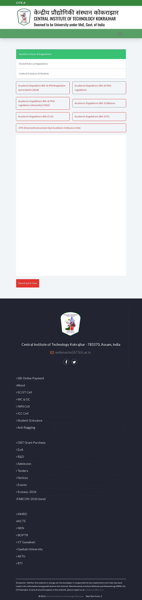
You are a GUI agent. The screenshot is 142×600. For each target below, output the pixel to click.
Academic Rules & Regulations (35, 54)
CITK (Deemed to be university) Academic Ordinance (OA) (49, 127)
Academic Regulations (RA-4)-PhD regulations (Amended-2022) (36, 103)
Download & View (27, 283)
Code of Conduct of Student (34, 73)
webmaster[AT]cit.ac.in (73, 352)
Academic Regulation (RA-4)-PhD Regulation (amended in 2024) (41, 87)
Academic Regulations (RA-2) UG (35, 116)
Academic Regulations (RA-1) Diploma (95, 103)
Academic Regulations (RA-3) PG (92, 116)
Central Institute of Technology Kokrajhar (65, 596)
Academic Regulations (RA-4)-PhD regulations (93, 87)
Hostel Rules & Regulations (33, 63)
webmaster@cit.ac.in (94, 590)
